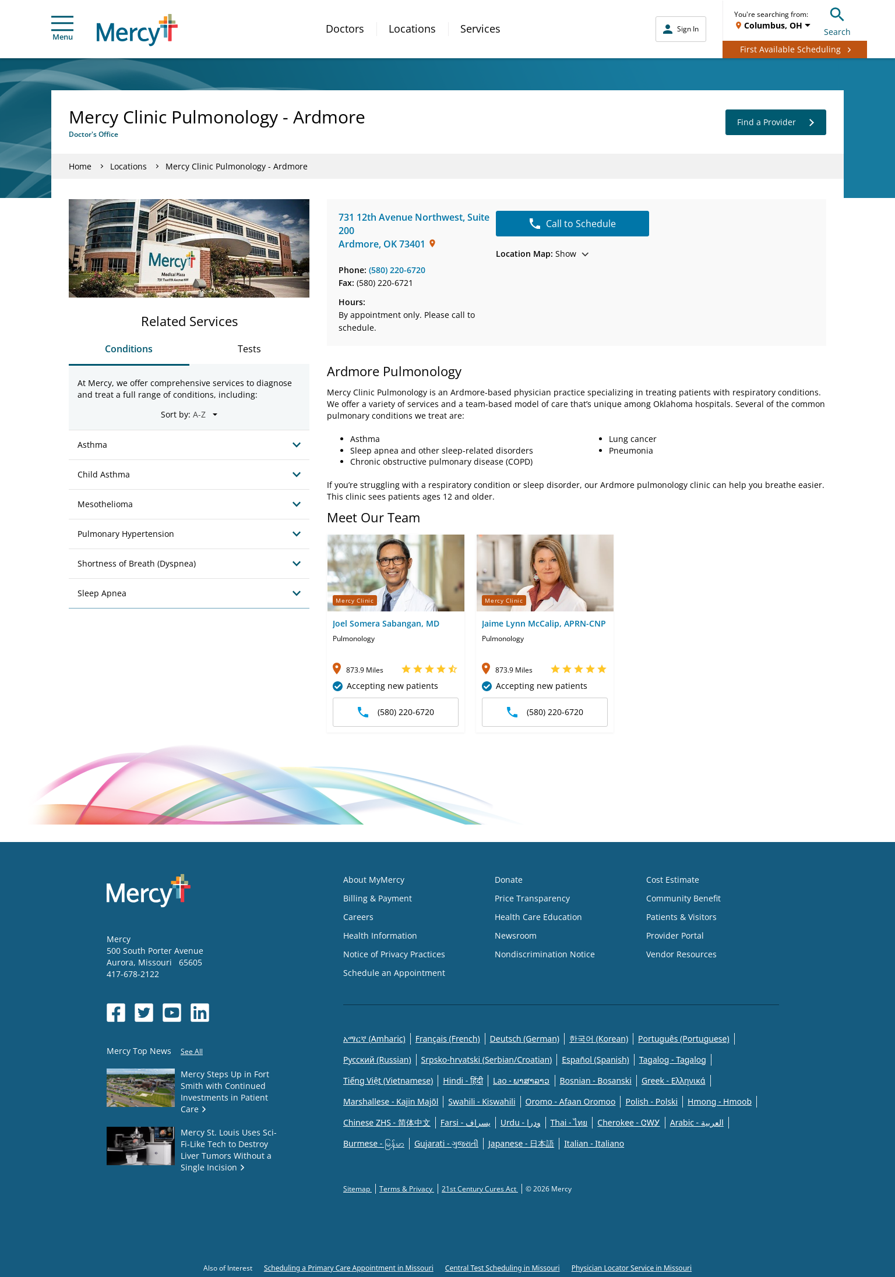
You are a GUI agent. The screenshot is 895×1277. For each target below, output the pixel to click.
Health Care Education (538, 916)
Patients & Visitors (681, 916)
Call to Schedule (573, 223)
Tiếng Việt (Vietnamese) (388, 1080)
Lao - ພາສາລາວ (521, 1080)
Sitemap (357, 1189)
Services (480, 29)
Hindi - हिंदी (463, 1080)
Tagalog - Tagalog (672, 1059)
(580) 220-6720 (397, 269)
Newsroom (516, 935)
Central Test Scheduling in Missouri (502, 1268)
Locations (412, 29)
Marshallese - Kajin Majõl (390, 1101)
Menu (62, 29)
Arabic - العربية (697, 1122)
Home (80, 166)
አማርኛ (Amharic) (374, 1038)
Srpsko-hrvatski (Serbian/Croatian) (486, 1059)
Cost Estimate (672, 879)
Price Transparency (532, 898)
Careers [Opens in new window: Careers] (358, 916)
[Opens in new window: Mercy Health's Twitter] (144, 1012)
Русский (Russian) (377, 1059)
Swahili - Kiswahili (481, 1101)
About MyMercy (373, 879)
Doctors (345, 29)
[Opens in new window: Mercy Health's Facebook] (116, 1012)
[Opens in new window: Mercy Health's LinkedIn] (200, 1012)
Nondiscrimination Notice (545, 954)
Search (837, 20)
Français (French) (447, 1038)
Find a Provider (776, 122)
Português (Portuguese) (684, 1038)
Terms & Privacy (406, 1189)
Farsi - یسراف (466, 1122)
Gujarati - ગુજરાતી (446, 1143)
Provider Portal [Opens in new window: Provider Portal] (675, 935)
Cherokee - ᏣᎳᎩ (628, 1122)
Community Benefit (683, 898)
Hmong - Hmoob (720, 1101)
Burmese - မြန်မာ (373, 1143)
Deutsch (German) (524, 1038)
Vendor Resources (681, 954)
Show (542, 253)
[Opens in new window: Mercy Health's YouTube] (172, 1012)
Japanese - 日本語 (521, 1143)
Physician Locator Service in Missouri (632, 1268)
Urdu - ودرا (521, 1122)
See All (192, 1051)
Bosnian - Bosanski (596, 1080)
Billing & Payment (377, 898)
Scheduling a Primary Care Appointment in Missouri (349, 1268)
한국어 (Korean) (598, 1038)
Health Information (380, 935)
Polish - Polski (651, 1101)
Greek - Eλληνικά (674, 1080)
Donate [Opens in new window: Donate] (509, 879)
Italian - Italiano (594, 1143)
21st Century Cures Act (480, 1189)
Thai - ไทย (569, 1122)
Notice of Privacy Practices (394, 954)
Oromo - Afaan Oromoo (571, 1101)
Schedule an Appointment (394, 972)
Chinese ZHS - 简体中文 (387, 1122)
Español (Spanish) (595, 1059)
